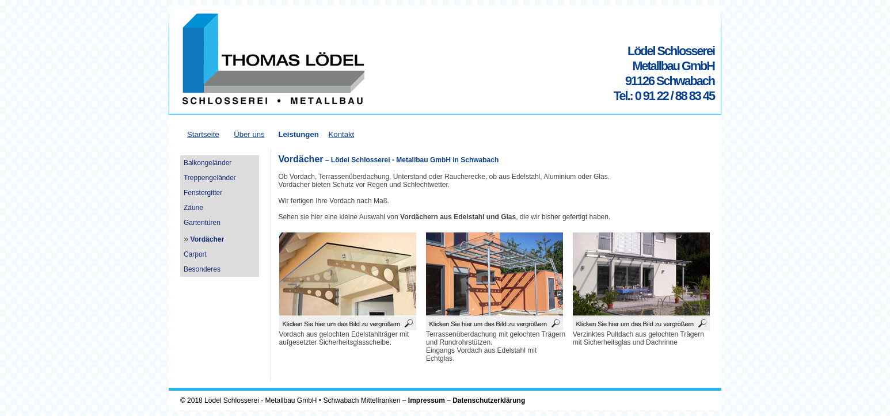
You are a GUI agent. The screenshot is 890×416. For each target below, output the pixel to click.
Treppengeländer (210, 178)
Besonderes (202, 269)
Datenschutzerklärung (488, 400)
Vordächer (207, 239)
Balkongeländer (207, 163)
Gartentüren (202, 223)
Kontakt (342, 134)
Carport (195, 254)
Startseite (203, 134)
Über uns (249, 134)
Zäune (193, 208)
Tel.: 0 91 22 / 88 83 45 (664, 96)
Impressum (426, 400)
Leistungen (298, 134)
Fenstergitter (203, 193)
